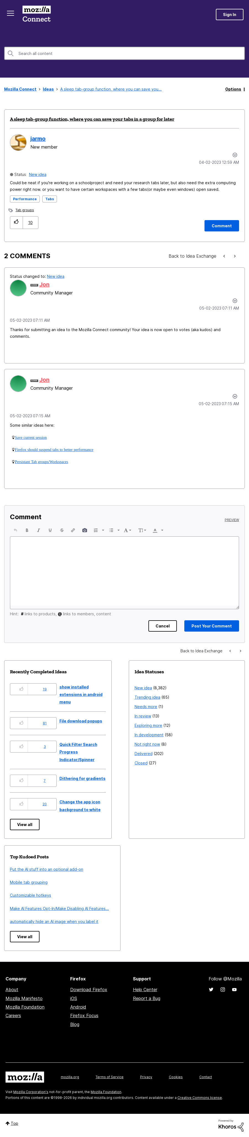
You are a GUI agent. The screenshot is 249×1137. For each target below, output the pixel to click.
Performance (25, 199)
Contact (205, 1077)
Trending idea (147, 697)
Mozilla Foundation (25, 1007)
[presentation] (15, 530)
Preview (232, 520)
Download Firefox (88, 989)
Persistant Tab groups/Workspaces (41, 462)
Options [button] (233, 89)
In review (143, 716)
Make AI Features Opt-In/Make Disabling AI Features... (59, 908)
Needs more (146, 706)
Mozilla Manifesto (24, 998)
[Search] (124, 53)
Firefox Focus (84, 1015)
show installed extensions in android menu (81, 695)
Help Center (145, 989)
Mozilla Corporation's (30, 1092)
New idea (37, 174)
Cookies (176, 1077)
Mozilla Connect (36, 14)
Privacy (146, 1077)
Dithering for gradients (82, 778)
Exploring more (148, 725)
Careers (13, 1015)
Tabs (49, 199)
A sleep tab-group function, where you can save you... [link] (111, 89)
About (12, 989)
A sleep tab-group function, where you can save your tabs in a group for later (92, 119)
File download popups (80, 721)
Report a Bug (146, 998)
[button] (16, 222)
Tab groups (24, 210)
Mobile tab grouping (29, 882)
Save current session (31, 437)
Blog (74, 1024)
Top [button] (14, 1123)
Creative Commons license (199, 1098)
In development (149, 734)
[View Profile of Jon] (44, 284)
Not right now (147, 744)
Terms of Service (110, 1077)
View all (24, 824)
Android (78, 1007)
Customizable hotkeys (30, 895)
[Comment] (222, 225)
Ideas (48, 89)
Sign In (229, 14)
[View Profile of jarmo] (38, 138)
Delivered (144, 753)
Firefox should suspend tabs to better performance (54, 450)
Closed (141, 763)
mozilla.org (70, 1077)
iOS (73, 998)
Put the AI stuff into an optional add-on (46, 869)
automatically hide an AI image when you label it (54, 921)
